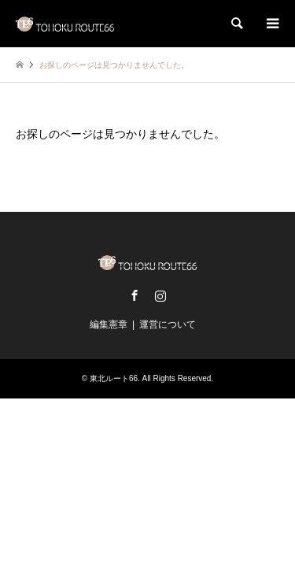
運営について (167, 324)
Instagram (160, 295)
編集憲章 (108, 324)
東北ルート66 (114, 378)
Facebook (134, 295)
